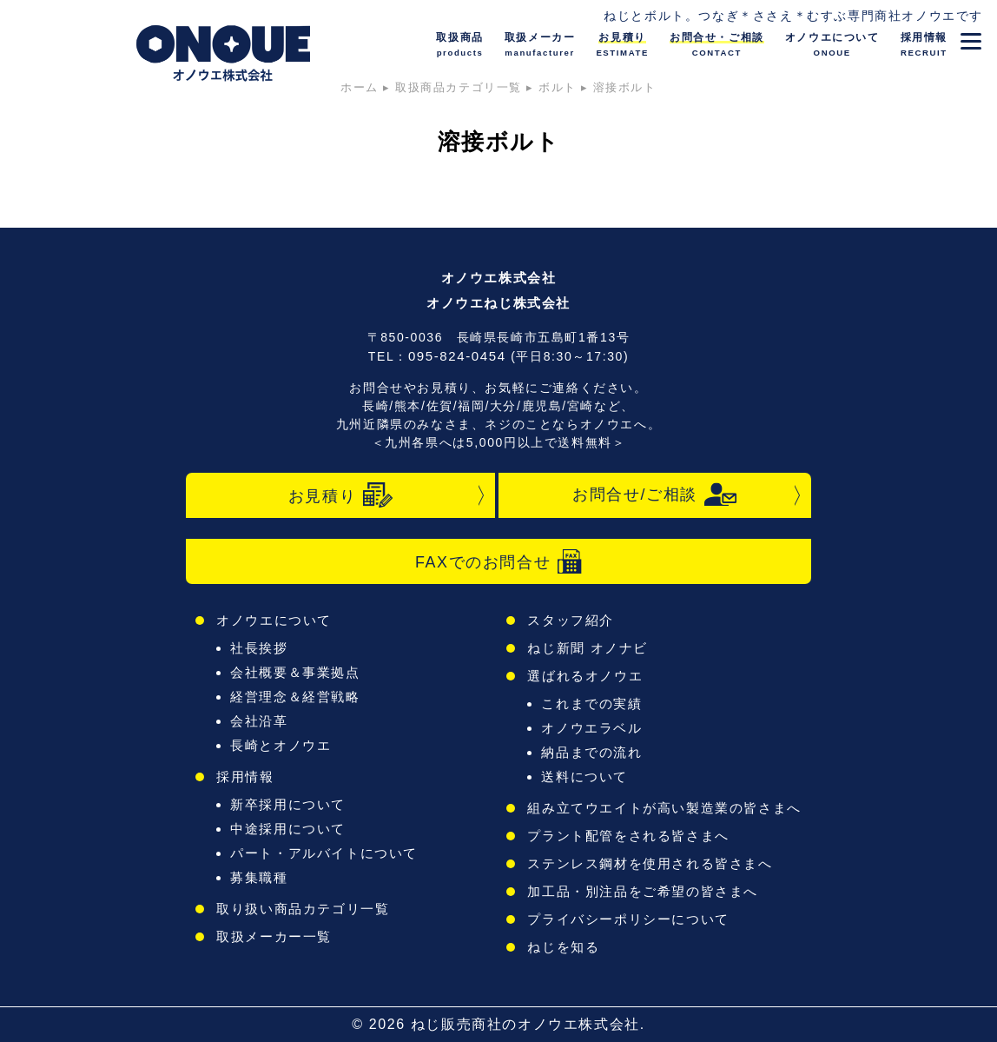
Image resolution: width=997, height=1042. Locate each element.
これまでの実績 (591, 703)
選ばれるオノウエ (585, 675)
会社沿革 (258, 720)
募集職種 (258, 877)
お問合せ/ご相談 (654, 494)
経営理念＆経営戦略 (295, 696)
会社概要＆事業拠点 (295, 672)
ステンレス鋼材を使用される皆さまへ (649, 863)
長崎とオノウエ (280, 745)
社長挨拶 (258, 647)
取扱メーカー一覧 (274, 936)
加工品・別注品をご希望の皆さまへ (642, 891)
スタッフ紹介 (570, 620)
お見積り (340, 495)
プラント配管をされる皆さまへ (628, 835)
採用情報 (245, 776)
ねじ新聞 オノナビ (587, 647)
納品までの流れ (591, 752)
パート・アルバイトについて (324, 853)
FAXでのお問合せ (498, 561)
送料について (584, 776)
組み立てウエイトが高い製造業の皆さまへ (664, 807)
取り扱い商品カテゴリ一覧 (302, 908)
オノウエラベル (591, 727)
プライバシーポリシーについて (628, 919)
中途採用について (288, 828)
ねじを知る (563, 946)
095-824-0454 (457, 355)
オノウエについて (274, 620)
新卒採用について (288, 804)
